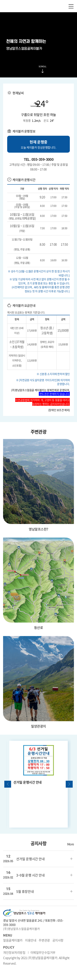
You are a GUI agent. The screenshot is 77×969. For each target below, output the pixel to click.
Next (69, 784)
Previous (7, 784)
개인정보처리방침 (14, 952)
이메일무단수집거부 (42, 952)
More (70, 844)
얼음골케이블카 (13, 940)
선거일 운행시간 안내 (30, 858)
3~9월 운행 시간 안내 (30, 875)
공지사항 (57, 940)
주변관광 (44, 940)
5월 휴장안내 (25, 891)
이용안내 (30, 940)
